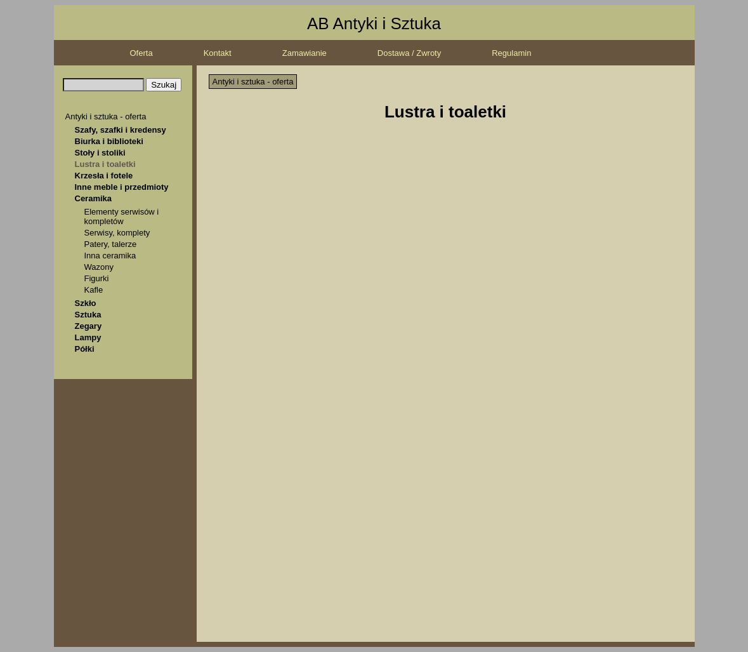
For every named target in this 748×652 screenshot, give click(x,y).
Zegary (88, 326)
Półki (85, 349)
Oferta (141, 53)
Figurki (96, 278)
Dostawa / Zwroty (409, 53)
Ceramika (93, 198)
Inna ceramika (110, 255)
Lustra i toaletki (105, 164)
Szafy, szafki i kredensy (120, 130)
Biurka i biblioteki (109, 141)
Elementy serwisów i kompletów (121, 216)
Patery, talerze (110, 244)
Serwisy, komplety (117, 232)
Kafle (93, 290)
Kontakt (218, 53)
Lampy (88, 337)
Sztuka (88, 314)
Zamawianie (304, 53)
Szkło (85, 303)
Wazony (99, 267)
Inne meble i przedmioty (122, 187)
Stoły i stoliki (100, 152)
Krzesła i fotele (104, 175)
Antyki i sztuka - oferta (106, 116)
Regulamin (511, 53)
